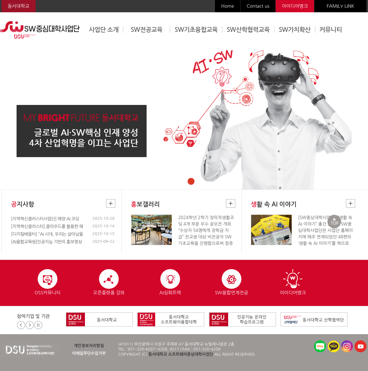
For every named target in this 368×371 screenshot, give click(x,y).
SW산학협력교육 (248, 30)
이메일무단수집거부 (89, 353)
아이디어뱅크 (295, 6)
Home (227, 6)
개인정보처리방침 (89, 346)
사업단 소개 (104, 30)
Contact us (258, 6)
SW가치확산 (295, 30)
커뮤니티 (331, 30)
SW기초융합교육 (196, 30)
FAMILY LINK (340, 6)
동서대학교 (18, 6)
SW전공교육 (147, 30)
